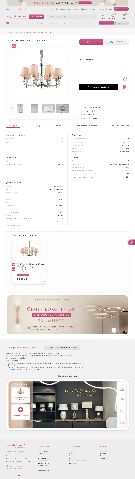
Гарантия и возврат (43, 456)
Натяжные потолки (106, 23)
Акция (76, 9)
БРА (64, 23)
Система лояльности (17, 23)
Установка (103, 453)
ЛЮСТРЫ (30, 23)
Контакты (71, 456)
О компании (49, 9)
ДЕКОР (90, 23)
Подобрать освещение (57, 17)
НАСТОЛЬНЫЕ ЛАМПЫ (53, 23)
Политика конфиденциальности (78, 460)
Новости (92, 9)
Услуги (69, 9)
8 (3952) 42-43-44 (23, 9)
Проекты (84, 9)
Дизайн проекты (42, 465)
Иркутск (9, 9)
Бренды (40, 468)
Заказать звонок (121, 9)
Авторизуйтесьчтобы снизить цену (91, 42)
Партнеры (72, 453)
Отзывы (71, 458)
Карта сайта (72, 463)
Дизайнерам (60, 9)
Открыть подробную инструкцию (62, 347)
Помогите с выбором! (99, 87)
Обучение (103, 451)
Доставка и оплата (43, 463)
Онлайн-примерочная (44, 470)
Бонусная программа (44, 451)
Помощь (109, 9)
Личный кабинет (42, 453)
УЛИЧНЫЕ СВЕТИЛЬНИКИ (77, 23)
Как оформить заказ (44, 458)
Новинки (101, 9)
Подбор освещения (121, 23)
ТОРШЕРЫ (40, 23)
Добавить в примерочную (116, 42)
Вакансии (72, 451)
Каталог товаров (43, 460)
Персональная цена (23, 275)
